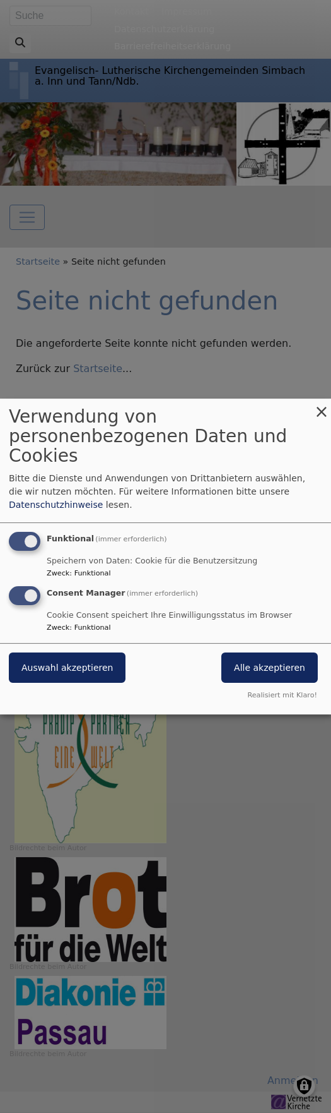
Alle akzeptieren (269, 668)
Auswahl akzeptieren (67, 668)
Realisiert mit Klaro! (282, 695)
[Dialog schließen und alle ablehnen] (321, 406)
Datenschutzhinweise (56, 505)
